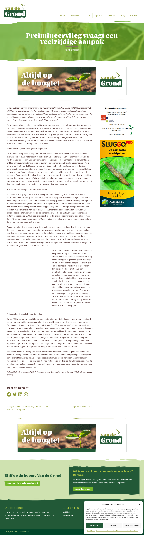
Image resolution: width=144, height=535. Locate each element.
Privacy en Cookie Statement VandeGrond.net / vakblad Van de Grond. (117, 531)
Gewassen (74, 15)
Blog (121, 15)
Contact (133, 15)
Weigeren (113, 525)
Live (86, 15)
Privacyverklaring (11, 532)
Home (61, 15)
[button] (139, 504)
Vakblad (110, 15)
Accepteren (94, 525)
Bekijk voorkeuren (132, 525)
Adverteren (68, 515)
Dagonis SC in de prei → (82, 406)
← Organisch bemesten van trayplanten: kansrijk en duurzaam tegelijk (27, 408)
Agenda (97, 15)
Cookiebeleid (91, 531)
